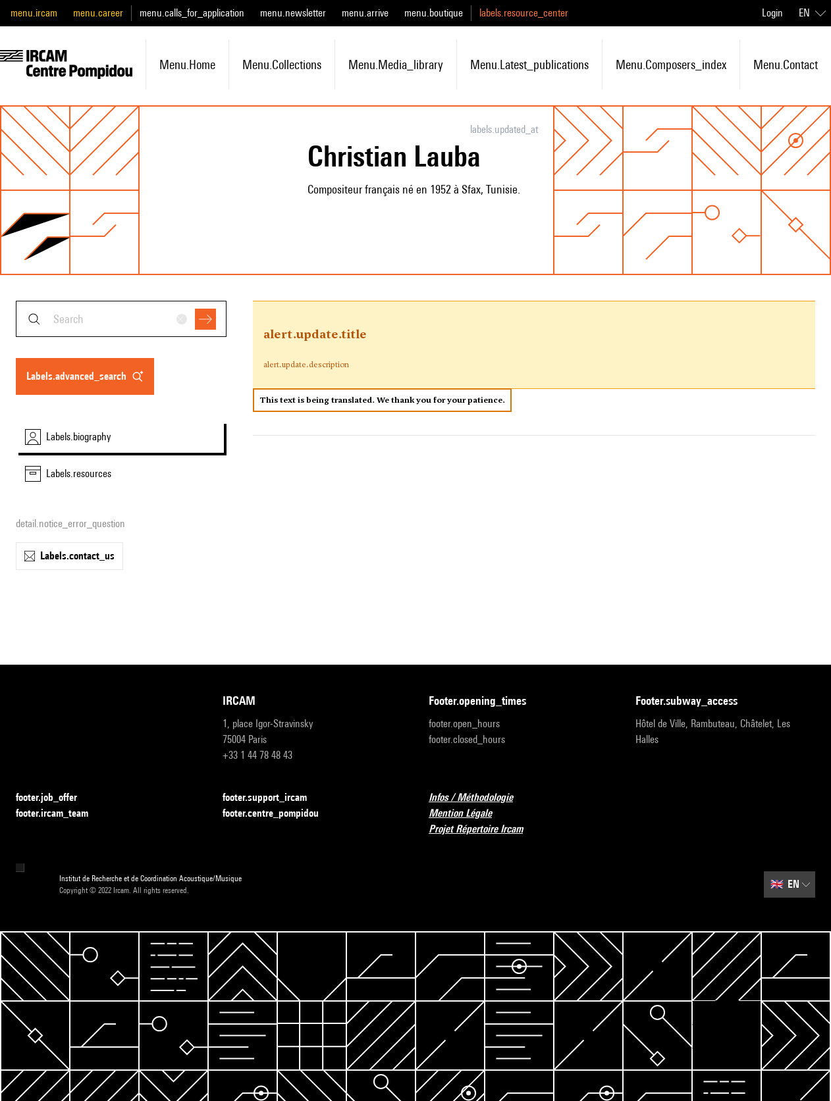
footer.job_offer (54, 798)
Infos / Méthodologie (479, 798)
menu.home (187, 64)
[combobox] (121, 319)
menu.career (98, 13)
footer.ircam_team (60, 814)
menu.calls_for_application (192, 13)
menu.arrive (365, 13)
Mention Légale (468, 814)
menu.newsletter (293, 13)
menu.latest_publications (529, 64)
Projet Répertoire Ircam (484, 829)
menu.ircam (34, 13)
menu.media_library (395, 64)
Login (772, 13)
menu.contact (785, 64)
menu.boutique (433, 13)
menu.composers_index (671, 64)
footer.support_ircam (273, 798)
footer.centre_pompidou (279, 814)
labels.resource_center (523, 13)
